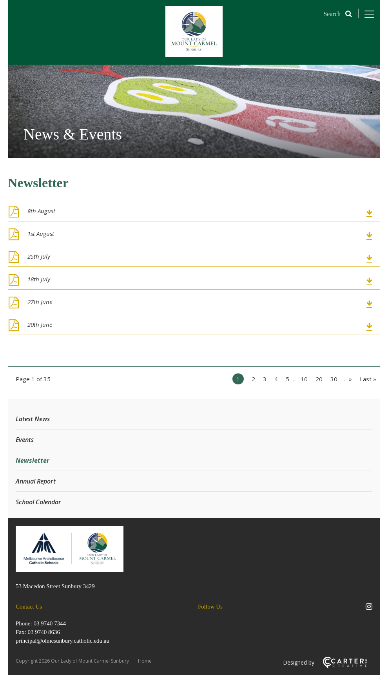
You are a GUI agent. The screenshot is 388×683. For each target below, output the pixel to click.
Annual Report (36, 481)
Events (25, 439)
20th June (39, 324)
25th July (38, 256)
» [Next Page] (350, 379)
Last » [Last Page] (368, 379)
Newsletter (32, 460)
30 (333, 379)
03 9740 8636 (43, 632)
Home (145, 661)
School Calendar (38, 502)
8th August (41, 211)
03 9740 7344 (49, 623)
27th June (39, 302)
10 (304, 379)
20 (319, 379)
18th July (38, 279)
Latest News (33, 419)
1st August (40, 233)
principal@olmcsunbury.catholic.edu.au (62, 641)
